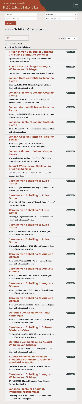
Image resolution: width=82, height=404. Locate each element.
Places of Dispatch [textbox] (12, 19)
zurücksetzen (10, 23)
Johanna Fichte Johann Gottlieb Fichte (31, 94)
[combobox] (21, 14)
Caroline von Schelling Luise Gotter (29, 182)
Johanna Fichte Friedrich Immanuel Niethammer (27, 390)
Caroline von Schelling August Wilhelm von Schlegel (30, 376)
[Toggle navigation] (76, 5)
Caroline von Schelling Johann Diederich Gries (30, 329)
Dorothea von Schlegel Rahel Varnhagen (29, 314)
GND (8, 38)
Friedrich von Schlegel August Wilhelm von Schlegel (30, 68)
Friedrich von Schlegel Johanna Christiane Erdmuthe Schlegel (31, 53)
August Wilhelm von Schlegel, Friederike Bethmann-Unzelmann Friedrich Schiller (30, 359)
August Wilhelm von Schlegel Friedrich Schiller (30, 167)
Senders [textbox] (9, 15)
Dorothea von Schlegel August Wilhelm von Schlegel (30, 343)
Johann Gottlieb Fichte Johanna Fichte (31, 79)
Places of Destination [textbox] (53, 19)
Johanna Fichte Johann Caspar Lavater (30, 153)
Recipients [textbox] (49, 15)
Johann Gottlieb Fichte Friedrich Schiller (31, 138)
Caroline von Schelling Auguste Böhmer (31, 255)
